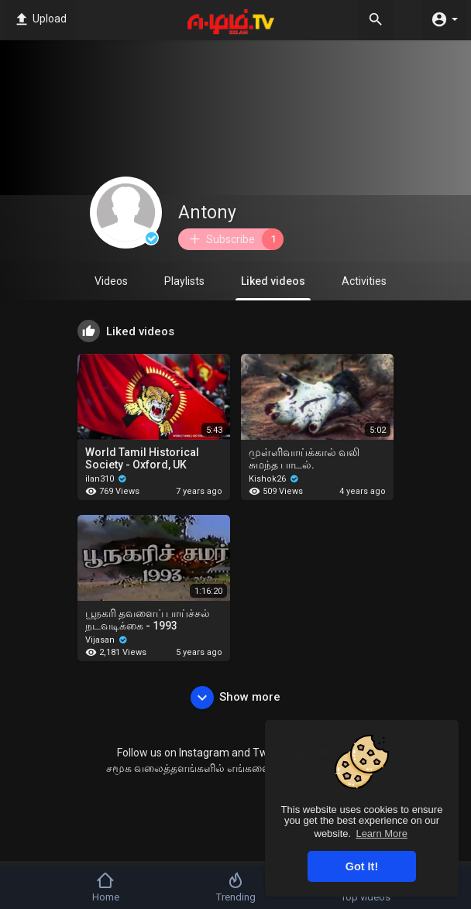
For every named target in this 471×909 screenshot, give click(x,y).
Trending (236, 887)
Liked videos (273, 287)
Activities (364, 281)
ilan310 (106, 479)
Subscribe (235, 239)
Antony (207, 212)
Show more (235, 697)
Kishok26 (274, 479)
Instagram (204, 752)
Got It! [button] (362, 866)
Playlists (184, 281)
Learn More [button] (381, 833)
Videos (111, 281)
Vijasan (106, 640)
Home (105, 887)
